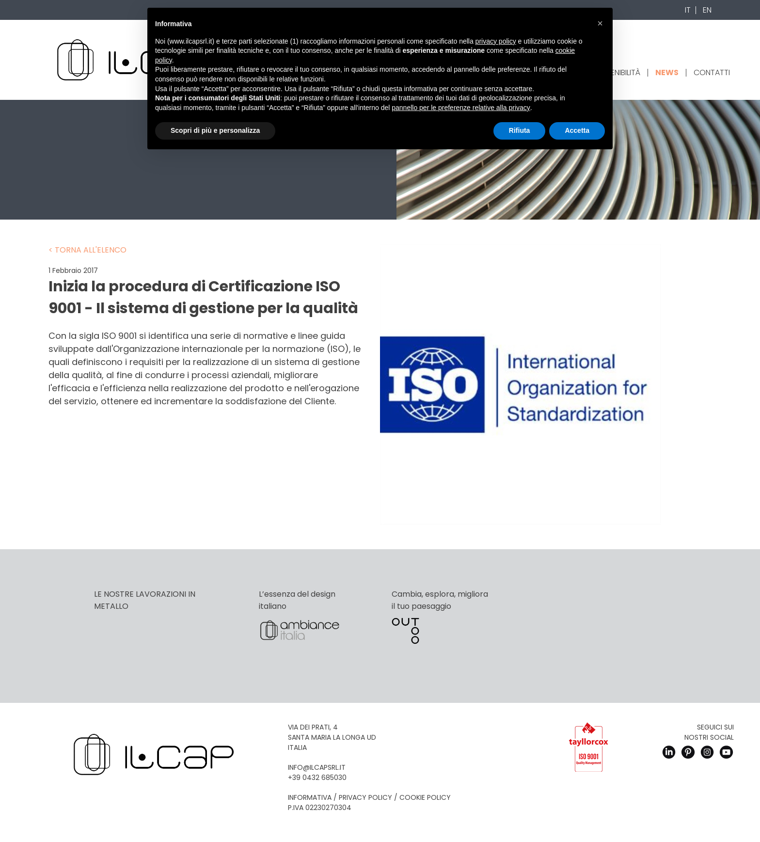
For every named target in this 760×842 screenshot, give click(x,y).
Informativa (310, 797)
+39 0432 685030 (317, 777)
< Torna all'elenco (87, 249)
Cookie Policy (425, 797)
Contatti (712, 72)
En (707, 10)
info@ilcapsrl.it (317, 767)
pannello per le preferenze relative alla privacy (461, 107)
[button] (600, 23)
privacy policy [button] (495, 41)
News (667, 72)
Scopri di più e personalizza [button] (215, 130)
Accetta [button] (577, 130)
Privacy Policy (365, 797)
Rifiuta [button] (519, 130)
